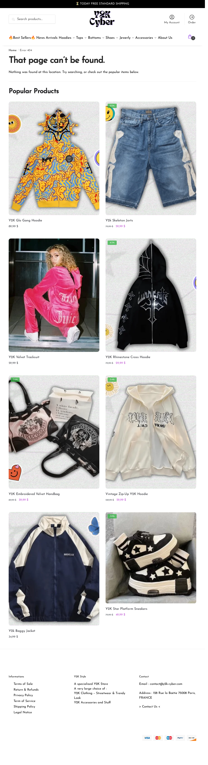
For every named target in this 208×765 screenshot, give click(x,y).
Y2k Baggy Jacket (22, 641)
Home (12, 60)
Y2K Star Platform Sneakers (126, 618)
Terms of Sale (23, 694)
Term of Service (24, 711)
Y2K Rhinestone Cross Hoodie (128, 367)
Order (192, 19)
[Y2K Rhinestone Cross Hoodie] (151, 305)
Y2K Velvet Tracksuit (24, 367)
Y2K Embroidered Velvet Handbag (34, 504)
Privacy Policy (23, 705)
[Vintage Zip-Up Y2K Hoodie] (151, 442)
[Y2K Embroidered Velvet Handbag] (54, 442)
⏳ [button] (77, 3)
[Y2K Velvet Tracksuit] (54, 305)
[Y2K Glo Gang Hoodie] (54, 168)
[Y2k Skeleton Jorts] (151, 168)
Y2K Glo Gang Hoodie (25, 230)
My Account (172, 19)
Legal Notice (23, 722)
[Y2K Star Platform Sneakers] (151, 567)
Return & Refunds (26, 699)
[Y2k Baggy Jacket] (54, 578)
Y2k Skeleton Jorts (119, 230)
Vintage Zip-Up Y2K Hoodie (127, 504)
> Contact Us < (149, 716)
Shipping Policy (24, 716)
